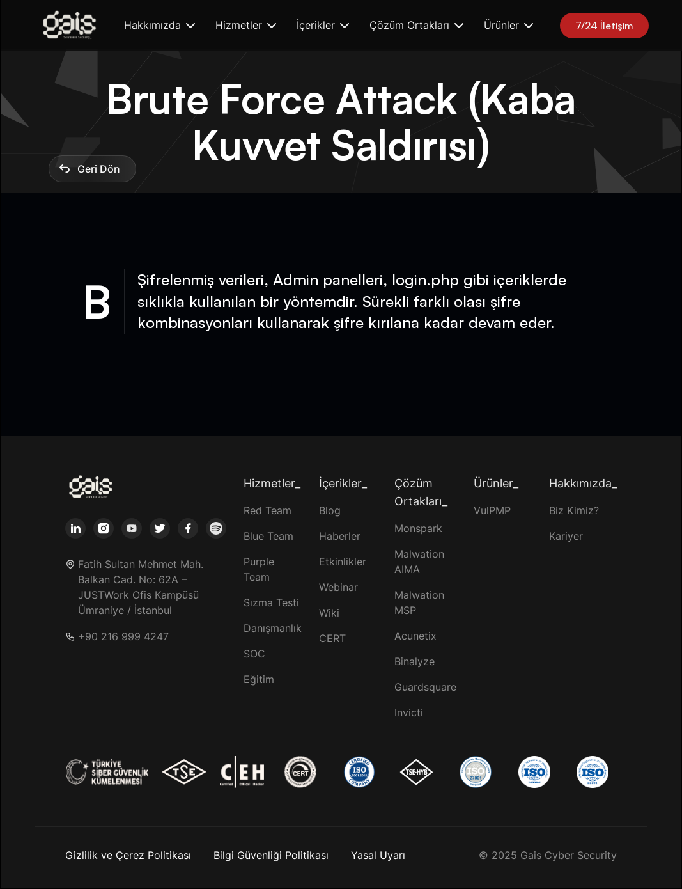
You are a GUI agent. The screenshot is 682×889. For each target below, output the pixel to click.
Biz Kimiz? (574, 510)
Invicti (408, 712)
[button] (159, 25)
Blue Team (268, 536)
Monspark (418, 528)
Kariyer (566, 536)
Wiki (329, 612)
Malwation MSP (419, 602)
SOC (254, 653)
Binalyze (414, 661)
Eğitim (259, 679)
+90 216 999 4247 (123, 637)
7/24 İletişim (604, 25)
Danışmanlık (273, 628)
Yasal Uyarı (378, 855)
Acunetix (415, 635)
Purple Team (259, 569)
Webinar (338, 587)
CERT (332, 638)
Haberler (339, 536)
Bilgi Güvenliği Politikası (271, 855)
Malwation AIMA (419, 561)
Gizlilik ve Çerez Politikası (128, 855)
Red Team (267, 510)
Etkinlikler (342, 561)
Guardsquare (425, 687)
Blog (330, 510)
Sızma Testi (271, 602)
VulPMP (492, 510)
